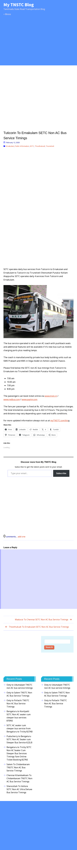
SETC (32, 146)
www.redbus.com (11, 399)
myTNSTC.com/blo (59, 420)
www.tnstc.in (51, 396)
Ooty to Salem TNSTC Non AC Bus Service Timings (19, 694)
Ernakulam (10, 146)
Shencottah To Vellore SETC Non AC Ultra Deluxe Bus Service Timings (19, 789)
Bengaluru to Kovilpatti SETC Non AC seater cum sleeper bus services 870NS (19, 716)
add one (21, 536)
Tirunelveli (50, 146)
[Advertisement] (38, 43)
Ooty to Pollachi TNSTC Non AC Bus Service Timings (18, 703)
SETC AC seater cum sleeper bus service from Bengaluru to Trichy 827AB (20, 728)
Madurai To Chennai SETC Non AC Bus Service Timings (41, 619)
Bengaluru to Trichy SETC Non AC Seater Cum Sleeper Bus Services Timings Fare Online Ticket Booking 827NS (19, 753)
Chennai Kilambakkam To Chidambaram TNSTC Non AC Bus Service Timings (19, 778)
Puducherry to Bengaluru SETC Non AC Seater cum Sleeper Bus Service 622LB (19, 739)
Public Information (22, 146)
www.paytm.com (29, 399)
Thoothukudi (40, 146)
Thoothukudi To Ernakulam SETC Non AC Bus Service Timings (39, 626)
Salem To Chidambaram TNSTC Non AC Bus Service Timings (18, 767)
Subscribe (61, 473)
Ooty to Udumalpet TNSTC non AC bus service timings (20, 686)
